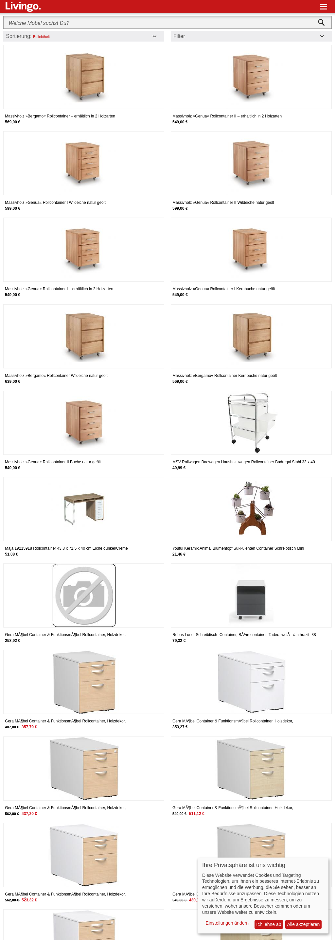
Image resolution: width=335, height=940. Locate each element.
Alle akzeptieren (303, 924)
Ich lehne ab (268, 924)
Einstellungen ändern (227, 923)
